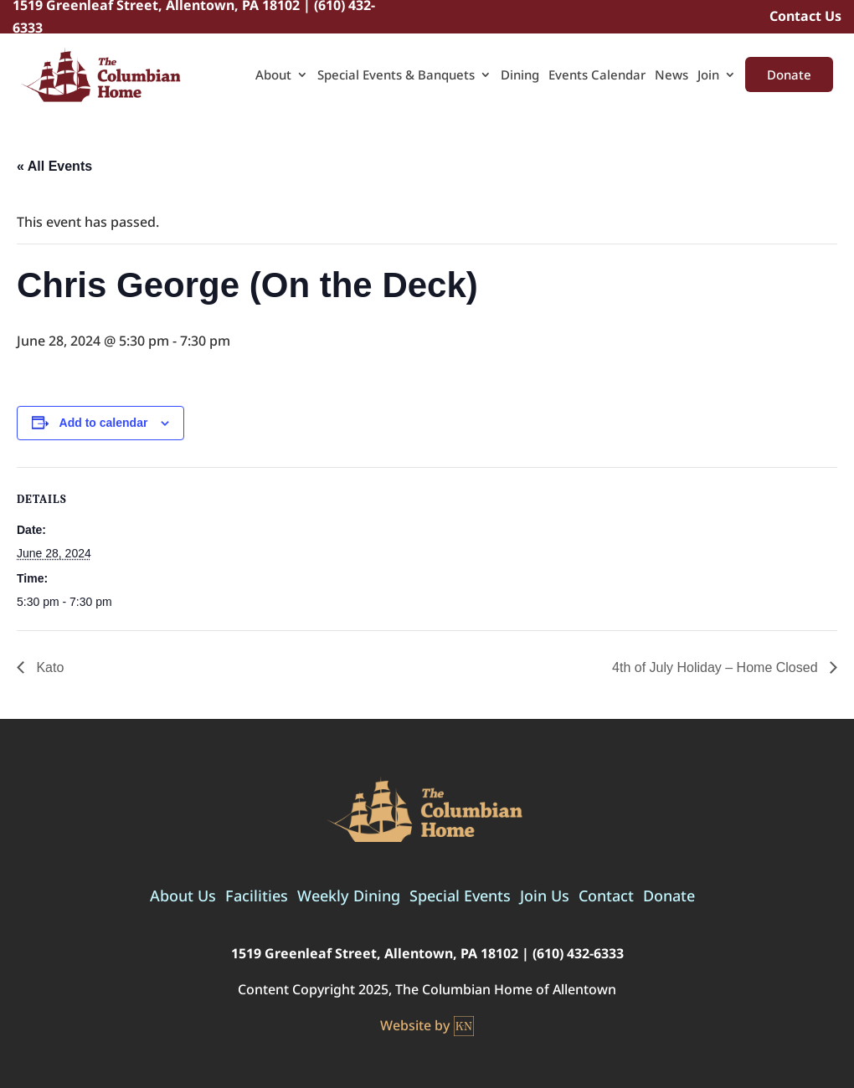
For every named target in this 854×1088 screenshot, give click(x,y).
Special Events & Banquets (396, 76)
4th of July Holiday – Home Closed (716, 667)
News (671, 76)
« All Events (54, 166)
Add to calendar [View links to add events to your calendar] (103, 422)
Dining (520, 76)
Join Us (544, 898)
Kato (48, 667)
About (273, 76)
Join (708, 76)
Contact (606, 898)
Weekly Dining (348, 898)
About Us (183, 898)
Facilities (256, 898)
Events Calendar (597, 76)
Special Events (460, 898)
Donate (789, 74)
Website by (427, 1026)
